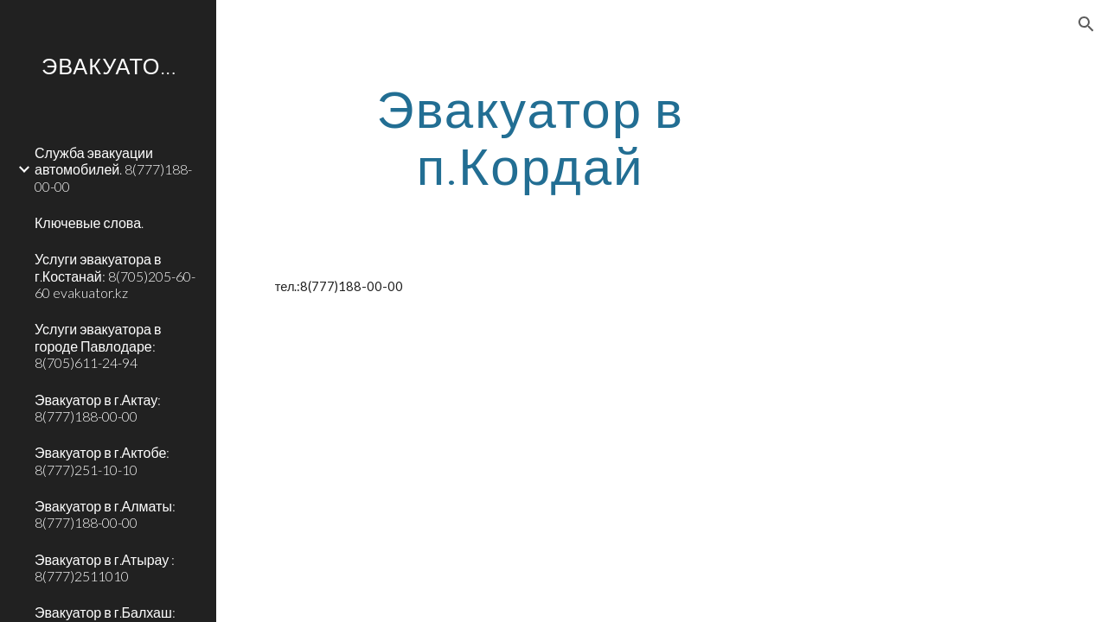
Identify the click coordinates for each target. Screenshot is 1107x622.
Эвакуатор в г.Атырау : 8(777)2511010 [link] (105, 567)
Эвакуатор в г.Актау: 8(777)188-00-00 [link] (98, 407)
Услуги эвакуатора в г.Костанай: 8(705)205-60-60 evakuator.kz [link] (115, 276)
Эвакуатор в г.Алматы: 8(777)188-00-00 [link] (105, 514)
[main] (530, 136)
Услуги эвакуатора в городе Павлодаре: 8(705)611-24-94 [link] (98, 346)
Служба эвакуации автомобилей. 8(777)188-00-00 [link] (113, 169)
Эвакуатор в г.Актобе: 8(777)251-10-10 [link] (102, 460)
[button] (1086, 24)
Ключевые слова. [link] (89, 222)
